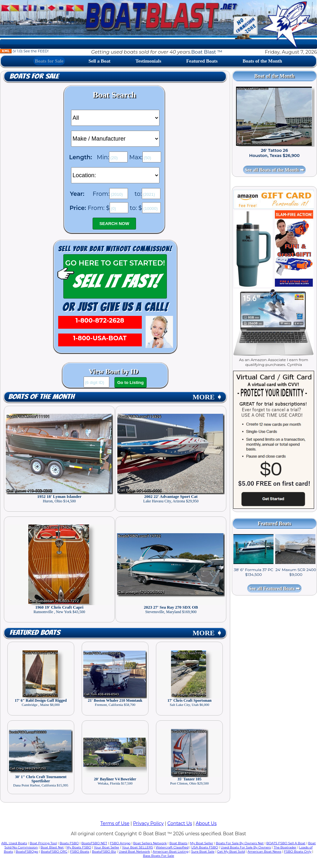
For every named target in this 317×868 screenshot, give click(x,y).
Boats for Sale (49, 61)
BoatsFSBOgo (27, 851)
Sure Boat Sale (202, 851)
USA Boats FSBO (204, 847)
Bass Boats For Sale (158, 856)
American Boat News (264, 851)
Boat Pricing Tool (43, 843)
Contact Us (180, 823)
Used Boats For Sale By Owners (246, 847)
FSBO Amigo (120, 843)
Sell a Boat (99, 61)
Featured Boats (202, 61)
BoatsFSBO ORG (54, 851)
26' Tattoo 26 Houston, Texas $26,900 (274, 153)
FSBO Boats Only (297, 851)
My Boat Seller (201, 843)
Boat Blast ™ (206, 52)
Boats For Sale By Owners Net (240, 843)
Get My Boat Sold (231, 851)
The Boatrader (285, 847)
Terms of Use (114, 823)
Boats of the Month (262, 61)
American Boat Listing (171, 851)
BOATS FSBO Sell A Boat (285, 843)
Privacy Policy (148, 823)
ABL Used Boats (14, 843)
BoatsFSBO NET (94, 843)
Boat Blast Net (52, 847)
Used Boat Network (134, 851)
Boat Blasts (178, 843)
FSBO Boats (79, 851)
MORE (207, 397)
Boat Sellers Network (150, 843)
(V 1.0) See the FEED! (24, 51)
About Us (206, 823)
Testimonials (148, 61)
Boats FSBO (69, 843)
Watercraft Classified (172, 847)
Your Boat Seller (106, 847)
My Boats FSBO (79, 847)
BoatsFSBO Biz (104, 851)
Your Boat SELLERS (137, 847)
